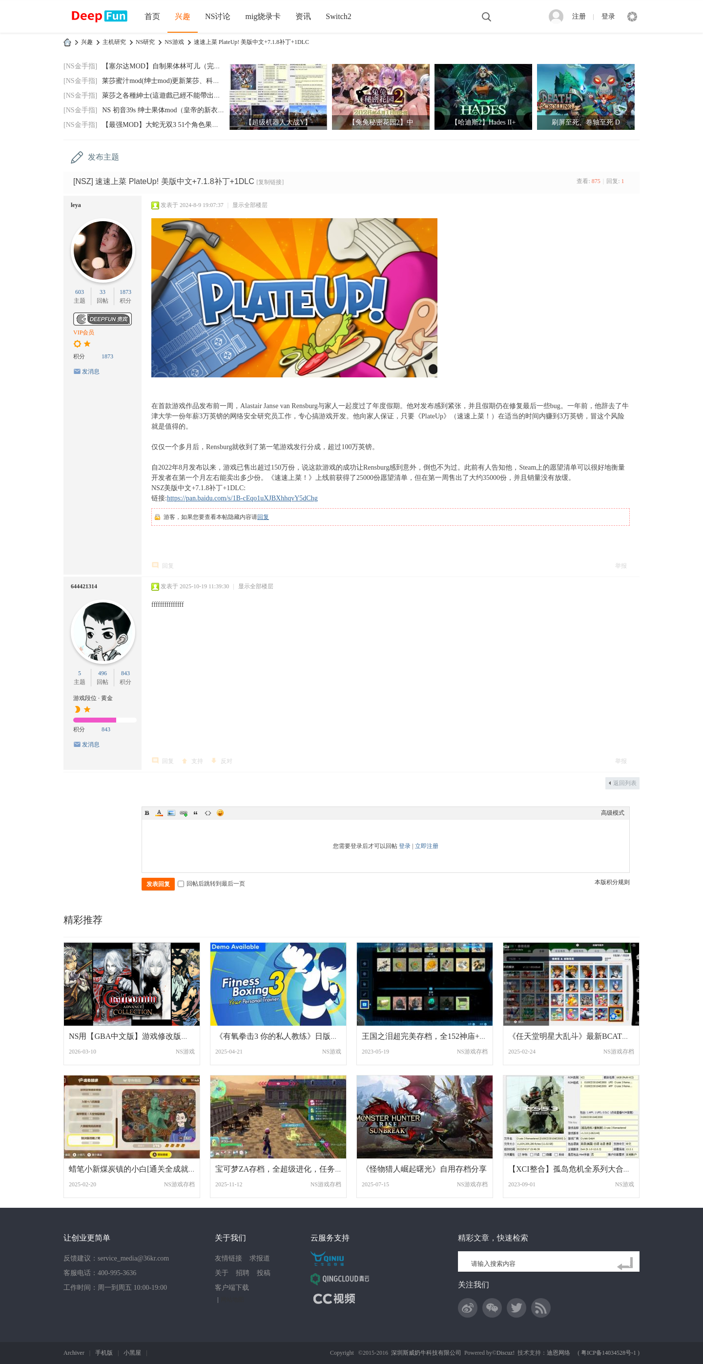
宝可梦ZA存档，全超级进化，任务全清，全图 (294, 1169)
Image (171, 813)
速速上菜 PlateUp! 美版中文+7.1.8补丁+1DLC (251, 42)
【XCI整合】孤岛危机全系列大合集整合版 (581, 1169)
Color (159, 813)
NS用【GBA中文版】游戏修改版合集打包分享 (148, 1036)
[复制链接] (270, 182)
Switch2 (338, 16)
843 (125, 673)
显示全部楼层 (250, 205)
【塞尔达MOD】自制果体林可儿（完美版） (168, 66)
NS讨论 (217, 16)
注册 (579, 16)
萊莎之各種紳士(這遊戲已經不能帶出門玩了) (169, 95)
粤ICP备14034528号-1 (608, 1352)
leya (76, 205)
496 (102, 673)
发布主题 (103, 157)
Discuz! (505, 1352)
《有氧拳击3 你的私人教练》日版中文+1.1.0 (290, 1036)
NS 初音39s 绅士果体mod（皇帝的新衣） (163, 110)
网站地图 (232, 1299)
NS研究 (145, 42)
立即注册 (426, 846)
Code (208, 813)
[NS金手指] (80, 66)
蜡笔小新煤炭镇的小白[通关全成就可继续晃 (144, 1169)
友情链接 (228, 1258)
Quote (196, 813)
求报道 (259, 1258)
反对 (226, 761)
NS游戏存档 (472, 1051)
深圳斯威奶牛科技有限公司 (426, 1352)
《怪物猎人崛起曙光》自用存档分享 (424, 1169)
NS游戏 (174, 42)
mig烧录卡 (263, 16)
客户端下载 (232, 1287)
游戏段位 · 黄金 (93, 698)
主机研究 (114, 42)
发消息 (91, 371)
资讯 (303, 16)
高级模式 (612, 812)
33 (102, 292)
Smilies (220, 813)
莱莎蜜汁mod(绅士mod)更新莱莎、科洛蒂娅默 (171, 80)
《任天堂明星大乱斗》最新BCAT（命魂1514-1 (587, 1036)
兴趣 (182, 16)
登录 (608, 16)
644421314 (84, 586)
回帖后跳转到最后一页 (211, 883)
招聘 (242, 1273)
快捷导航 (632, 16)
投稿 (263, 1273)
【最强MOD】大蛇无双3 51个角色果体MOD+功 (174, 124)
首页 (152, 16)
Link (183, 813)
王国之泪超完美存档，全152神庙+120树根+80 (440, 1036)
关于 (221, 1273)
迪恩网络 (558, 1352)
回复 (263, 517)
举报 (621, 565)
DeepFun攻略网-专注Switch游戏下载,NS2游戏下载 (67, 42)
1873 (125, 292)
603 (79, 292)
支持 (197, 761)
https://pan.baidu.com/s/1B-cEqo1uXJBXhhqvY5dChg (242, 498)
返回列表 (625, 783)
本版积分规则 (612, 882)
